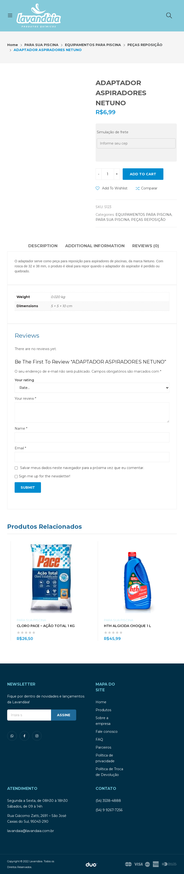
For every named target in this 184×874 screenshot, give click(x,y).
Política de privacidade (105, 758)
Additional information (95, 245)
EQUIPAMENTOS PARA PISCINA (143, 214)
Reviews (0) (145, 245)
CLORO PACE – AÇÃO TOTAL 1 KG (46, 626)
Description (43, 245)
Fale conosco (107, 731)
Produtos (103, 710)
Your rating (24, 380)
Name (21, 428)
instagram (37, 736)
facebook (24, 736)
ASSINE (63, 715)
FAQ (99, 739)
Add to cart (143, 174)
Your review (25, 398)
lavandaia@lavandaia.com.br (30, 831)
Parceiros (103, 747)
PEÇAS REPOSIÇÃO (148, 219)
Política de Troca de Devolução (109, 772)
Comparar (149, 188)
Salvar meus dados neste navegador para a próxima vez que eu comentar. (82, 468)
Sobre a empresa (103, 721)
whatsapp (12, 736)
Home (101, 702)
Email (20, 448)
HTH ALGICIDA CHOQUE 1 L (127, 626)
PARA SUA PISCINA (112, 219)
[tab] (43, 246)
